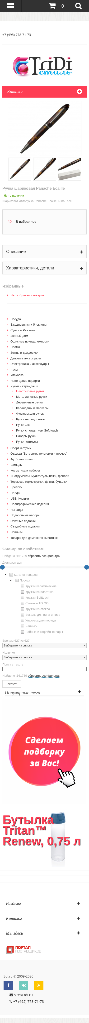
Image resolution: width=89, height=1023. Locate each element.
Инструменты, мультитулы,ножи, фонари (39, 476)
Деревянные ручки (29, 402)
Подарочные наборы (25, 515)
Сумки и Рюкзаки (22, 330)
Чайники (28, 626)
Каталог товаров (22, 575)
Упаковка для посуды (38, 620)
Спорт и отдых (20, 448)
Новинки (16, 532)
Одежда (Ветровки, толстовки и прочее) (38, 453)
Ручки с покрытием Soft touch (37, 430)
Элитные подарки (23, 521)
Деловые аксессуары (25, 358)
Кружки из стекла (35, 609)
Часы (14, 369)
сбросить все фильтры (44, 556)
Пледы (15, 493)
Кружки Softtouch (35, 598)
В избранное (26, 221)
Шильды (16, 465)
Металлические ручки (31, 396)
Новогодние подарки (25, 380)
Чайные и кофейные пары (41, 632)
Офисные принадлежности (29, 341)
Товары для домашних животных (34, 538)
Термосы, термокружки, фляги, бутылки (38, 481)
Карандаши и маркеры (32, 408)
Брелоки (16, 487)
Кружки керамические (38, 586)
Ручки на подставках (31, 419)
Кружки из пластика (36, 592)
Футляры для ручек (30, 413)
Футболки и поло (22, 459)
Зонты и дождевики (24, 352)
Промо (15, 347)
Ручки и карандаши (24, 386)
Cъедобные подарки (25, 526)
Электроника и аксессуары (29, 364)
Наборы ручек (26, 436)
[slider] (86, 567)
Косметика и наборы (25, 470)
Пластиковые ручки (30, 391)
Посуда (15, 319)
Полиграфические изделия (29, 504)
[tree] (44, 604)
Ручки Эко (23, 425)
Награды (16, 510)
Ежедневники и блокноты (28, 324)
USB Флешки (19, 498)
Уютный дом (19, 336)
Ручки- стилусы (27, 441)
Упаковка (16, 375)
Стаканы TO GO (34, 603)
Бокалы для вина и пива (40, 615)
